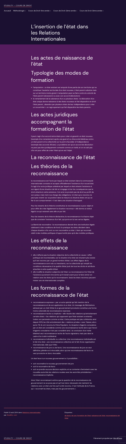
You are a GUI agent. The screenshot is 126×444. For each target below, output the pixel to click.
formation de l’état (84, 416)
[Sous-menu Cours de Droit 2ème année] (76, 10)
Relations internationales (31, 412)
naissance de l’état (98, 416)
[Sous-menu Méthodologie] (25, 10)
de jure (73, 416)
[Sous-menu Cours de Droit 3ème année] (103, 10)
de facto (68, 416)
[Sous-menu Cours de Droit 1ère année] (50, 10)
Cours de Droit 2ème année (64, 11)
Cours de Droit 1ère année (38, 11)
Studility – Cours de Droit (18, 5)
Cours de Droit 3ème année (91, 11)
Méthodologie (18, 11)
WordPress (117, 438)
